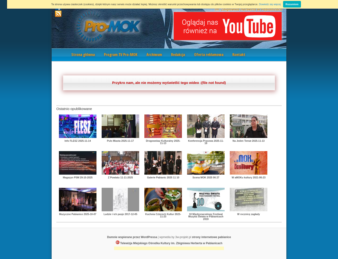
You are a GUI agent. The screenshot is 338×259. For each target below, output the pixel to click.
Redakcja (178, 54)
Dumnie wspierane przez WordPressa (132, 237)
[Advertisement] (169, 249)
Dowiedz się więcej (270, 4)
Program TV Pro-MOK (120, 54)
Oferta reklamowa (208, 54)
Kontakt (238, 54)
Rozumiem (292, 4)
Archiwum (154, 54)
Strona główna (83, 54)
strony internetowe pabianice (211, 237)
